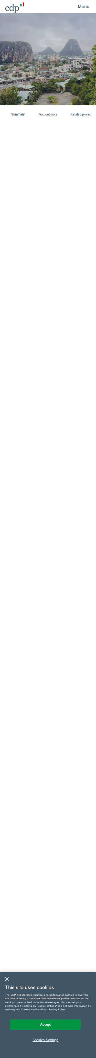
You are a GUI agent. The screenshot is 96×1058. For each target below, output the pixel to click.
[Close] (7, 979)
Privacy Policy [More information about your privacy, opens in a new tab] (57, 1009)
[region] (48, 1015)
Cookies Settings (45, 1040)
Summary (18, 114)
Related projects (81, 114)
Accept (45, 1024)
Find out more (48, 114)
